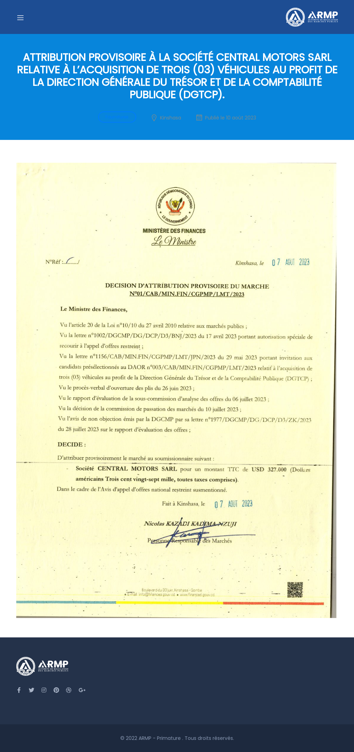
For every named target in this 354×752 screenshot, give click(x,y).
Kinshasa (170, 117)
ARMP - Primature (160, 738)
